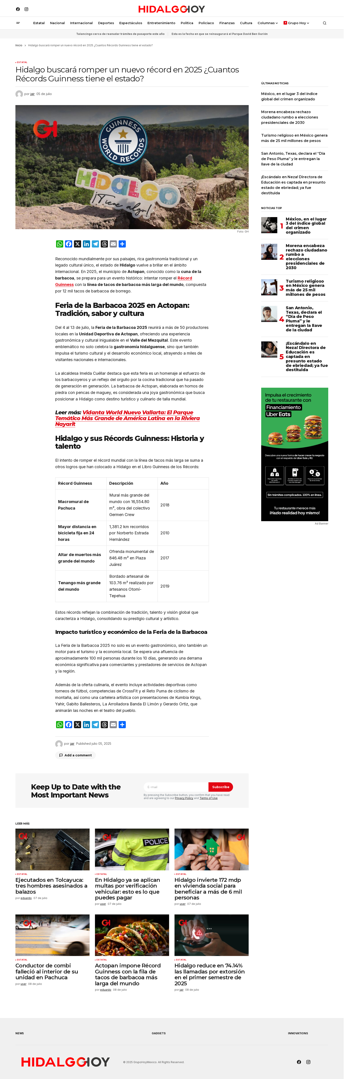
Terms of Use (209, 798)
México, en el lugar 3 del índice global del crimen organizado (306, 226)
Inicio (18, 45)
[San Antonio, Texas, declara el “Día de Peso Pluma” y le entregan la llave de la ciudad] (269, 314)
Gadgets (158, 1033)
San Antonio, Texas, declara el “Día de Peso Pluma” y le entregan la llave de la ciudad (293, 158)
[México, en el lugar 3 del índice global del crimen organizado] (269, 225)
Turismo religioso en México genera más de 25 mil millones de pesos (306, 288)
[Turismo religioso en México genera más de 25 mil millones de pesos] (269, 287)
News (19, 1033)
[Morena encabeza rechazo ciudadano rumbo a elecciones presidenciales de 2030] (269, 252)
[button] (18, 23)
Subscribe (220, 787)
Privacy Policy (184, 798)
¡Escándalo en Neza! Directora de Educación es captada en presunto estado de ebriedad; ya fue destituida (307, 356)
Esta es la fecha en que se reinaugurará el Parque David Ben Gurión (220, 34)
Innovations (298, 1033)
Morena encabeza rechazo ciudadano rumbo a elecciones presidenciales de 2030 (289, 117)
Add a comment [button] (78, 755)
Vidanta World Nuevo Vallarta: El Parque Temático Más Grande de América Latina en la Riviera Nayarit (127, 418)
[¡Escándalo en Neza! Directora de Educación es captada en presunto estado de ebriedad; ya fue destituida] (269, 349)
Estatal (22, 62)
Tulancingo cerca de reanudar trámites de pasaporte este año (120, 34)
